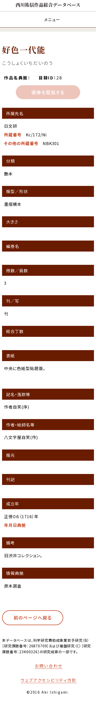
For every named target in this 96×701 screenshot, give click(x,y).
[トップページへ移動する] (48, 4)
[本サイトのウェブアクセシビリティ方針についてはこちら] (45, 680)
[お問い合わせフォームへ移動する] (45, 666)
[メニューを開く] (48, 19)
